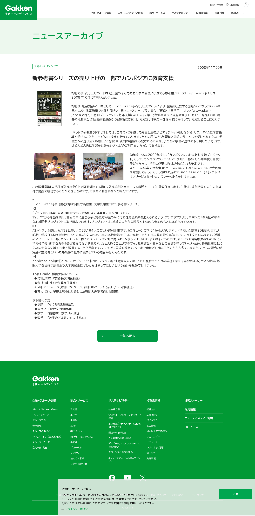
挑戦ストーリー (239, 13)
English (234, 5)
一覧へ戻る (127, 336)
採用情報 (220, 13)
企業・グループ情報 (101, 13)
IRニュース (191, 428)
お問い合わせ (216, 5)
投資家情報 (202, 13)
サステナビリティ (181, 13)
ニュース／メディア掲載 (130, 13)
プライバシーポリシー (79, 508)
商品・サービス (157, 13)
